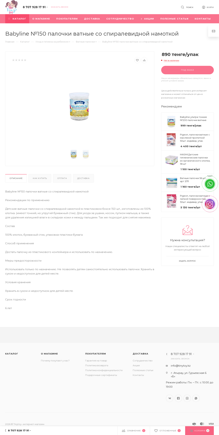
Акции (136, 365)
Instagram (187, 398)
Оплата (62, 178)
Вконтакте (169, 398)
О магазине (49, 353)
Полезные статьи (143, 370)
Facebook (178, 398)
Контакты (138, 375)
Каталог (11, 353)
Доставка (83, 178)
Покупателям (95, 353)
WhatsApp (196, 398)
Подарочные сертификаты (101, 375)
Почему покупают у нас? (55, 360)
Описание (15, 178)
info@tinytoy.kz (181, 365)
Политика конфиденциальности (104, 370)
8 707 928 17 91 (34, 7)
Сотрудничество (143, 360)
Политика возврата (96, 365)
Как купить (40, 178)
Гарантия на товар (96, 360)
